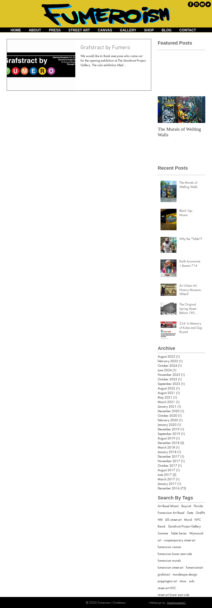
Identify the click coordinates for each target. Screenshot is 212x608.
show (183, 581)
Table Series (179, 533)
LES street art (173, 520)
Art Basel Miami (168, 506)
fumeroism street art (170, 567)
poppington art (167, 581)
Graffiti (200, 513)
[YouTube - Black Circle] (202, 4)
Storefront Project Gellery (184, 526)
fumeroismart (194, 567)
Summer (163, 533)
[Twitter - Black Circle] (208, 4)
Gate (190, 513)
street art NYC (167, 588)
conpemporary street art (179, 540)
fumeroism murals (169, 560)
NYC (197, 520)
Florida (198, 506)
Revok (161, 526)
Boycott (186, 506)
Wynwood (196, 533)
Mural (188, 520)
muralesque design (185, 574)
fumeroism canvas (169, 547)
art (159, 540)
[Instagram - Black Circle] (196, 4)
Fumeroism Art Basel (171, 513)
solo (191, 581)
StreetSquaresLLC (176, 603)
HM (160, 520)
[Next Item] (198, 109)
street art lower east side (173, 595)
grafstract (164, 574)
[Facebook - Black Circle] (190, 4)
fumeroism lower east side (175, 554)
